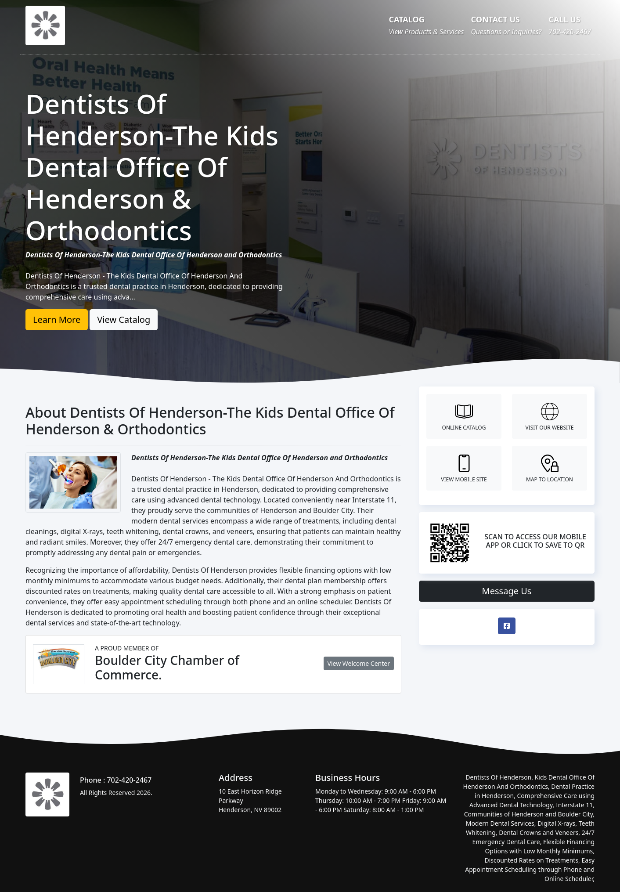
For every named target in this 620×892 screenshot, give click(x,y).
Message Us (507, 591)
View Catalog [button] (123, 319)
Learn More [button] (56, 319)
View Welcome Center (359, 663)
